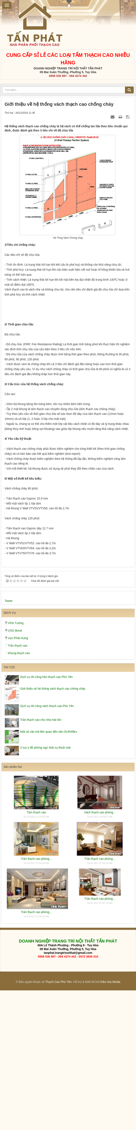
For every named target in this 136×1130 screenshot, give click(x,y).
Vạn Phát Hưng (18, 778)
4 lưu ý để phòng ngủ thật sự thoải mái (45, 887)
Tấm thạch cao (36, 952)
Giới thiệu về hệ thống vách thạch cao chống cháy (52, 828)
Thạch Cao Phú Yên (58, 1121)
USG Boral (15, 770)
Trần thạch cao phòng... (36, 998)
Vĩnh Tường (16, 762)
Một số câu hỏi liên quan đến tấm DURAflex (48, 871)
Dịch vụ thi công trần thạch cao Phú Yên (46, 816)
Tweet (8, 740)
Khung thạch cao (19, 793)
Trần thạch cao (17, 785)
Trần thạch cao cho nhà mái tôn (40, 859)
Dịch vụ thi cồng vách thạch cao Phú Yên (47, 845)
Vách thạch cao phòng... (99, 952)
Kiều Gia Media (110, 1121)
